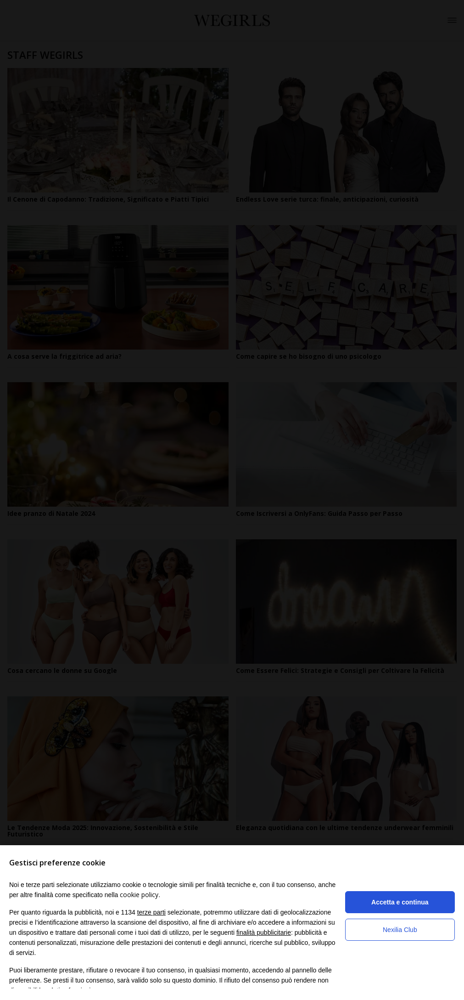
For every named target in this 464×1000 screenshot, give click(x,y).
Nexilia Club (400, 929)
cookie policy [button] (139, 894)
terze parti (151, 912)
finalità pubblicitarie (263, 932)
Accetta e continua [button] (399, 902)
